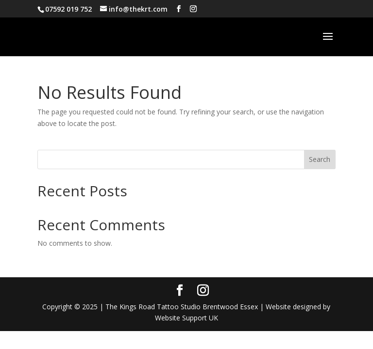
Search (319, 159)
